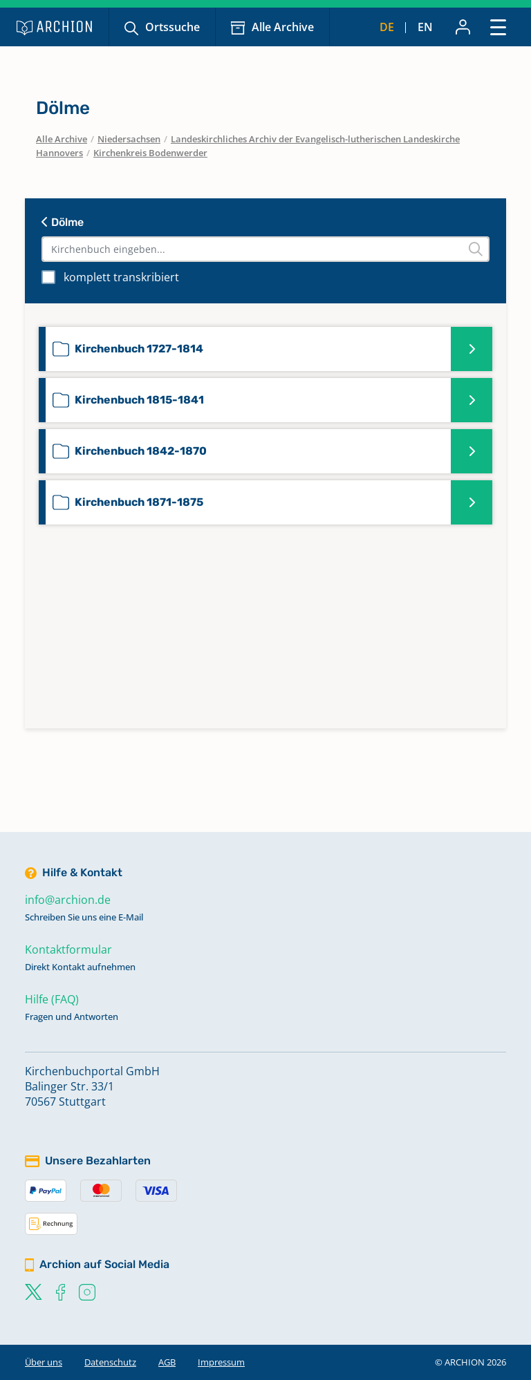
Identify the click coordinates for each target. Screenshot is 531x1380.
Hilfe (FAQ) (52, 999)
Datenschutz (110, 1362)
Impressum (221, 1362)
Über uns (43, 1362)
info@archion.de (68, 899)
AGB (167, 1362)
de (387, 27)
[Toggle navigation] (498, 26)
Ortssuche (172, 27)
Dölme (62, 222)
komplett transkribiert (121, 277)
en (425, 27)
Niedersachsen (128, 139)
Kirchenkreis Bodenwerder (150, 152)
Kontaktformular (68, 949)
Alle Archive (283, 27)
